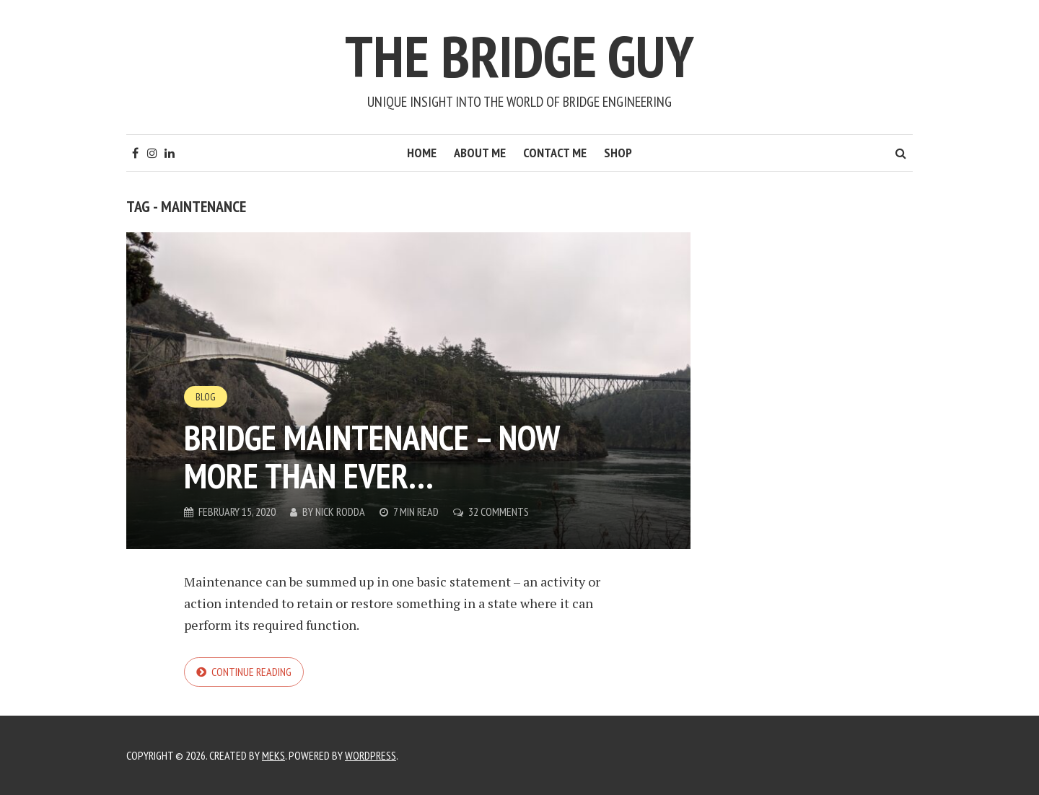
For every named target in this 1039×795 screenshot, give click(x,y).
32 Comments (498, 511)
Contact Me (555, 152)
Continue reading (251, 671)
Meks (273, 755)
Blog (206, 396)
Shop (618, 152)
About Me (480, 152)
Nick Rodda (340, 511)
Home (422, 152)
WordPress (370, 755)
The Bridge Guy (519, 56)
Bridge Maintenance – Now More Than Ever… (371, 456)
